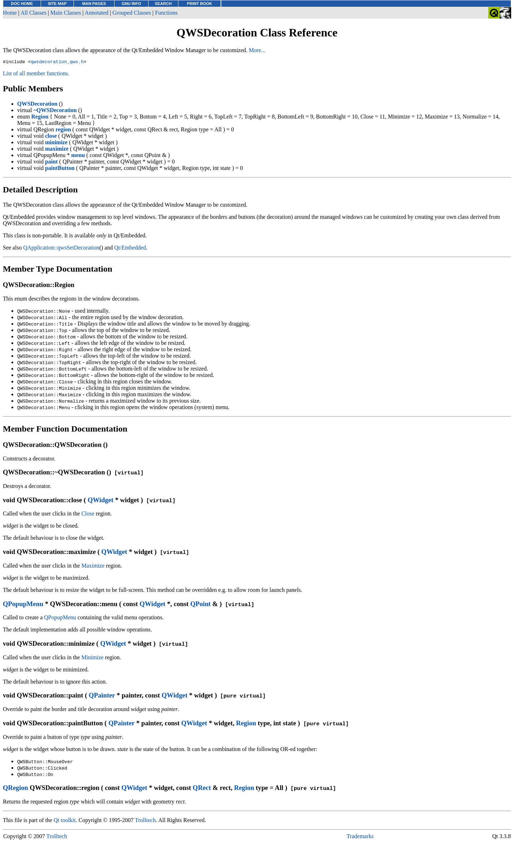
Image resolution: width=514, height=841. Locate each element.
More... (257, 50)
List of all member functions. (36, 74)
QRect (202, 788)
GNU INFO (131, 3)
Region (246, 724)
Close (87, 515)
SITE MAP (57, 3)
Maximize (93, 567)
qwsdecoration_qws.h (57, 62)
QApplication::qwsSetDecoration (61, 249)
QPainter (102, 696)
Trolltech (145, 821)
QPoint (200, 605)
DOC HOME (22, 3)
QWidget (100, 501)
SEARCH (163, 3)
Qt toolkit (65, 821)
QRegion (15, 788)
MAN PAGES (94, 3)
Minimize (92, 658)
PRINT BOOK (199, 3)
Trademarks (360, 837)
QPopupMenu (23, 605)
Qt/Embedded (130, 249)
